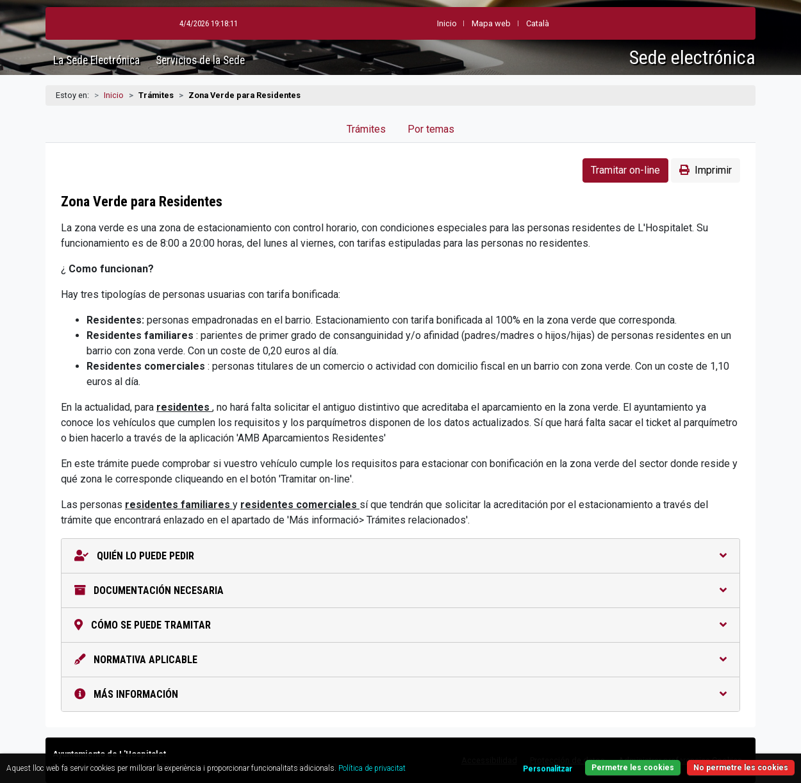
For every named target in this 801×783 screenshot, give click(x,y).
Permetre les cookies (632, 767)
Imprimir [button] (705, 170)
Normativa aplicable (400, 659)
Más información (400, 694)
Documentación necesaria (400, 590)
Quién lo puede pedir (400, 556)
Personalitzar (547, 768)
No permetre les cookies (740, 767)
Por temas (431, 129)
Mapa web (491, 23)
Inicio (114, 95)
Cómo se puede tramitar (400, 625)
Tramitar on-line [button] (625, 170)
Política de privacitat (372, 768)
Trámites (366, 129)
